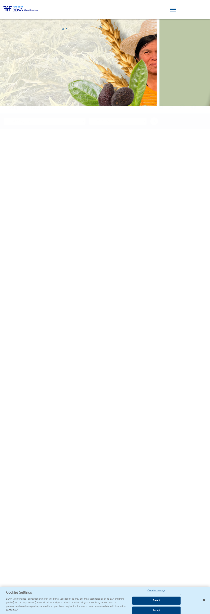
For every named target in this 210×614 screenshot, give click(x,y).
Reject (156, 600)
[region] (105, 600)
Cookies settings (156, 591)
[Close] (204, 600)
